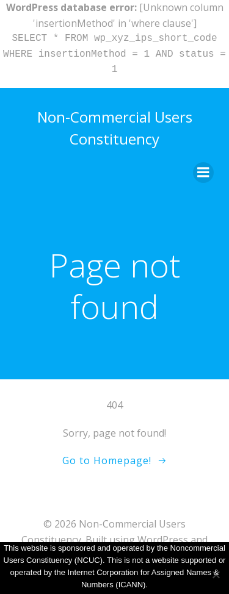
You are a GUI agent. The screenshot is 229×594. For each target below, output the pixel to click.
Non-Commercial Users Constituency (114, 128)
